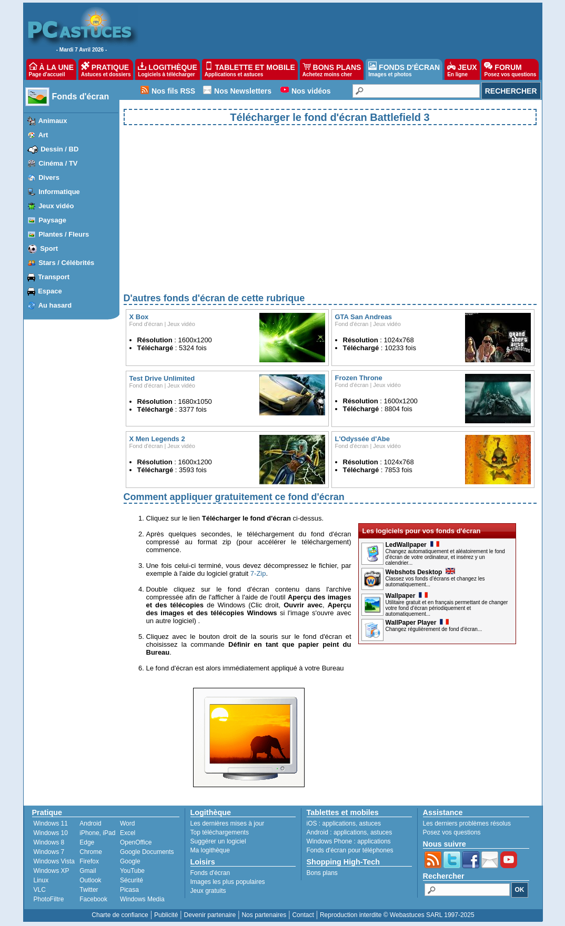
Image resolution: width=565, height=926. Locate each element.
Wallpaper (407, 595)
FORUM (510, 69)
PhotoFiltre (49, 899)
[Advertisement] (330, 217)
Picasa (129, 889)
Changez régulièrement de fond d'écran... (434, 629)
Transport (53, 277)
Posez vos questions (452, 832)
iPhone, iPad (97, 833)
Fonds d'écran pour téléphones (350, 850)
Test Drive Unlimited (162, 378)
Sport (49, 248)
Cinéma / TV (57, 163)
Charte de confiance (120, 915)
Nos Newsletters (242, 91)
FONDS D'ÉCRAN (404, 69)
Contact (303, 915)
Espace (50, 291)
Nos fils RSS (173, 91)
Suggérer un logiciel (218, 841)
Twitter (88, 889)
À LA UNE (51, 69)
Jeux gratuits (208, 890)
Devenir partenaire (210, 915)
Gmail (87, 870)
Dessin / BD (59, 149)
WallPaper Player (417, 622)
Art (43, 135)
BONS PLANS (331, 69)
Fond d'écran (146, 324)
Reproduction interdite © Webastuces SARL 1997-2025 (397, 915)
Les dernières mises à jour (227, 823)
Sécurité (131, 880)
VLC (40, 889)
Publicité (166, 915)
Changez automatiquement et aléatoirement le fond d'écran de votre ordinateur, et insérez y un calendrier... (445, 557)
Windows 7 (49, 852)
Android (90, 823)
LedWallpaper (412, 544)
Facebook (93, 899)
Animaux (52, 121)
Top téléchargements (219, 832)
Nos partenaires (263, 915)
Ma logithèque (210, 850)
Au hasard (55, 305)
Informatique (59, 192)
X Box (139, 317)
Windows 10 (51, 833)
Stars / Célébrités (66, 263)
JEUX (462, 69)
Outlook (90, 880)
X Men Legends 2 (157, 439)
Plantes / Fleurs (63, 234)
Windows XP (51, 870)
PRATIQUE (106, 69)
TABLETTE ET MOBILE (250, 69)
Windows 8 (49, 842)
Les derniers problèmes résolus (467, 823)
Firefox (89, 861)
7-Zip (258, 573)
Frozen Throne (358, 378)
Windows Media (142, 899)
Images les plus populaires (227, 882)
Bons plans (322, 873)
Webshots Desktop (421, 572)
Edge (86, 842)
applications (339, 823)
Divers (48, 177)
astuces (370, 823)
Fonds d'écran (80, 96)
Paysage (52, 220)
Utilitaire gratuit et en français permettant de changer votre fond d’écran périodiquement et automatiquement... (447, 608)
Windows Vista (54, 861)
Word (127, 823)
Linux (41, 880)
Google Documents (147, 852)
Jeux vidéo (56, 206)
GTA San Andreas (363, 317)
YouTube (132, 870)
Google (130, 861)
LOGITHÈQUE (167, 69)
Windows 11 (51, 823)
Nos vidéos (311, 91)
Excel (127, 833)
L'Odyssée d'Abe (362, 439)
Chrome (90, 852)
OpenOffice (136, 842)
